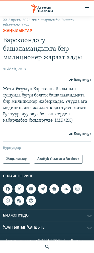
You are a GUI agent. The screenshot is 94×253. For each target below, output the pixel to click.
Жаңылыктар (17, 31)
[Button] (80, 80)
